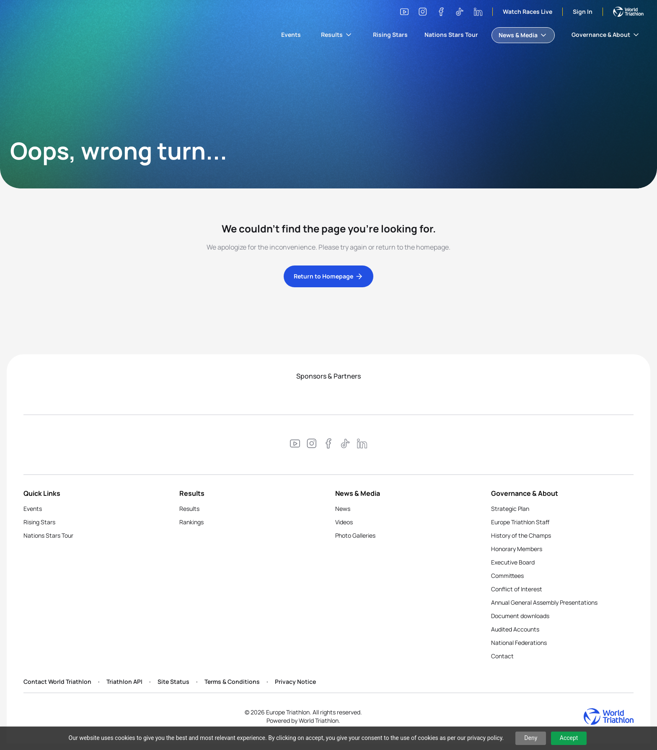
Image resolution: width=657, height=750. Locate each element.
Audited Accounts (515, 629)
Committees (507, 576)
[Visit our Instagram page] (423, 12)
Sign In (582, 11)
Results (337, 35)
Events (291, 35)
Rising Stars (390, 35)
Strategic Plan (510, 509)
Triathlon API (124, 682)
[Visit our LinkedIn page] (478, 12)
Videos (344, 522)
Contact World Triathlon (57, 682)
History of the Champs (521, 535)
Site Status (173, 682)
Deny (530, 738)
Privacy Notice (295, 682)
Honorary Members (516, 549)
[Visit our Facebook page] (441, 12)
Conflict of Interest (516, 589)
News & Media (523, 35)
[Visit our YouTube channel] (404, 12)
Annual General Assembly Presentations (544, 602)
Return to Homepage (328, 276)
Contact (502, 656)
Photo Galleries (355, 535)
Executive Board (513, 562)
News (342, 509)
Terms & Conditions (232, 682)
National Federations (519, 643)
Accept (569, 738)
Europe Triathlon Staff (520, 522)
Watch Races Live (527, 11)
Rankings (191, 522)
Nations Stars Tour (451, 35)
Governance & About (606, 35)
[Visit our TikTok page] (459, 12)
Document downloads (520, 616)
